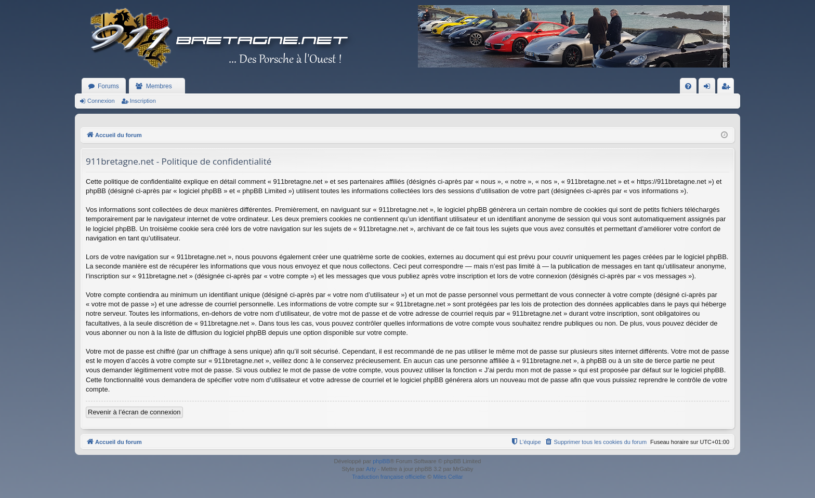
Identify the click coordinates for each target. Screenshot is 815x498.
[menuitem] (688, 86)
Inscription (143, 101)
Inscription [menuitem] (727, 88)
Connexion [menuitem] (709, 88)
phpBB (381, 461)
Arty (371, 469)
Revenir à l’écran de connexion (134, 412)
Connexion (101, 101)
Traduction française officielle (389, 477)
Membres (159, 86)
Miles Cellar (448, 477)
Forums (108, 86)
